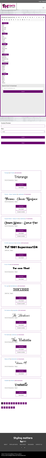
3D (2, 35)
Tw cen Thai (7, 264)
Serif (3, 26)
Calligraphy (4, 45)
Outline (3, 32)
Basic (3, 24)
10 (23, 403)
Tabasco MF (7, 359)
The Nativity (7, 334)
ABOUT (5, 444)
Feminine (4, 42)
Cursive (3, 47)
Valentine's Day (5, 59)
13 (4, 407)
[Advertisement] (23, 103)
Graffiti (3, 50)
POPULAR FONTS (13, 444)
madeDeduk (21, 194)
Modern (5, 63)
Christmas (4, 56)
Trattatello (6, 380)
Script (4, 44)
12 (2, 407)
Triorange (6, 172)
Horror (3, 79)
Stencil (3, 68)
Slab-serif (4, 29)
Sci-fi (3, 70)
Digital (3, 66)
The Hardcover (7, 310)
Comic (3, 41)
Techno (3, 69)
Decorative (4, 38)
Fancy (4, 33)
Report (16, 180)
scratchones (14, 334)
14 (6, 407)
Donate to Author (21, 303)
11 (25, 403)
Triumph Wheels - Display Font (11, 218)
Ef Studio (12, 172)
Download (21, 184)
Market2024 (14, 359)
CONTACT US (39, 444)
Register (44, 1)
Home (2, 454)
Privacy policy (18, 454)
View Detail (21, 187)
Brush (3, 51)
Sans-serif (4, 27)
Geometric (4, 72)
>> (14, 407)
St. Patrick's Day (5, 61)
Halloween (4, 57)
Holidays (5, 54)
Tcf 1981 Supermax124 (9, 243)
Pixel (3, 36)
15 (9, 407)
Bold (3, 30)
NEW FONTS (23, 444)
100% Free (7, 250)
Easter (3, 60)
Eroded (3, 39)
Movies (3, 75)
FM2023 (12, 380)
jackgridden (15, 310)
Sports (3, 78)
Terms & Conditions (9, 454)
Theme (5, 74)
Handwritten (4, 48)
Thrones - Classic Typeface (10, 194)
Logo (3, 81)
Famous (3, 82)
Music (3, 77)
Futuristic (4, 65)
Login (40, 1)
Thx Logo (6, 286)
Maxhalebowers (13, 286)
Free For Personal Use (9, 180)
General (5, 23)
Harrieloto (18, 243)
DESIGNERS (31, 444)
